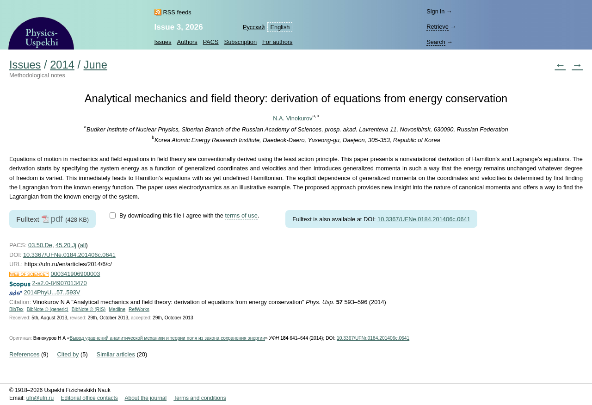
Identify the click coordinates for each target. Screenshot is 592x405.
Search (435, 41)
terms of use (241, 215)
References (24, 354)
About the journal (145, 398)
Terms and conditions (199, 398)
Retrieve (437, 26)
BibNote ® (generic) (47, 309)
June (95, 65)
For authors (277, 41)
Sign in (435, 11)
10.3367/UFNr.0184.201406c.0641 (373, 338)
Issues (163, 41)
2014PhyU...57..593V (52, 292)
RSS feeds (177, 12)
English (280, 27)
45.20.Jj (66, 245)
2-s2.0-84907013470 (59, 283)
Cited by (68, 354)
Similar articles (116, 354)
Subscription (240, 41)
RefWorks (139, 309)
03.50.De (40, 245)
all (83, 245)
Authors (187, 41)
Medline (117, 309)
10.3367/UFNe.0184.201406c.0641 (423, 219)
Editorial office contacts (89, 398)
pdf (56, 219)
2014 (62, 65)
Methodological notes (37, 75)
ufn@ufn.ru (40, 398)
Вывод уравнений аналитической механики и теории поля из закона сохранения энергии (167, 338)
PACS (211, 41)
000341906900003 (75, 273)
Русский (254, 27)
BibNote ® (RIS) (89, 309)
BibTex (16, 309)
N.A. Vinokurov (292, 118)
